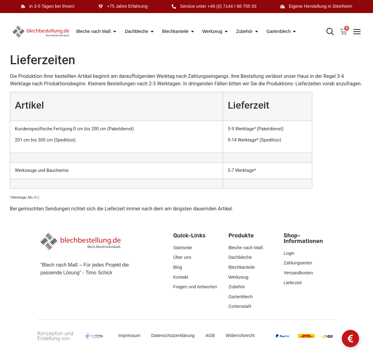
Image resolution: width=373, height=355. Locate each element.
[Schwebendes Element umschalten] (350, 338)
